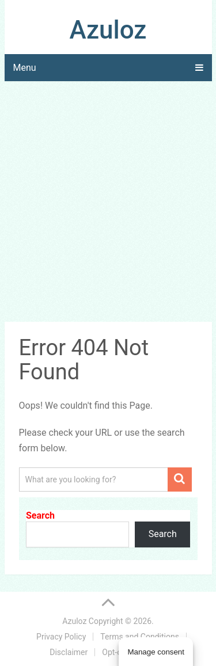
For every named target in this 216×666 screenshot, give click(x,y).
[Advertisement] (108, 203)
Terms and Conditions (139, 636)
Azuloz (108, 30)
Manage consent (155, 652)
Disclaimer (69, 652)
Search (40, 515)
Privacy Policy (61, 636)
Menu (24, 67)
